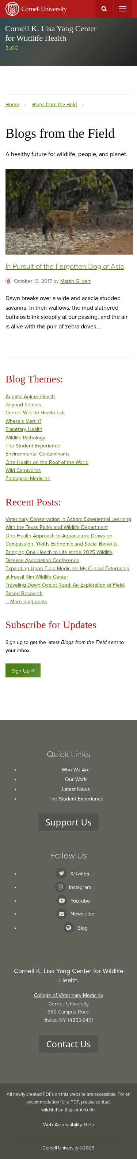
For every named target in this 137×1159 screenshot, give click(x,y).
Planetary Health (23, 429)
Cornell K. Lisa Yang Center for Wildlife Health (51, 33)
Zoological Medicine (27, 478)
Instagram (82, 887)
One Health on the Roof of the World (46, 462)
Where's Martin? (23, 421)
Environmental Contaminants (37, 454)
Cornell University (60, 1148)
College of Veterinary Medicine (68, 995)
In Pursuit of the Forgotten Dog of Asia (64, 266)
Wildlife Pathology (25, 438)
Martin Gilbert (75, 281)
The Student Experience (32, 446)
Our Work (76, 779)
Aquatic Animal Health (30, 396)
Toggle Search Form (104, 9)
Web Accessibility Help (68, 1125)
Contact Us (68, 1044)
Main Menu (123, 9)
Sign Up (23, 670)
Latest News (76, 789)
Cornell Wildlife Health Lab (35, 413)
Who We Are (76, 770)
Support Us (69, 822)
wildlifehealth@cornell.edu (68, 1110)
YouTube (83, 901)
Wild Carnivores (23, 470)
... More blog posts (26, 601)
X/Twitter (82, 874)
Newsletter (83, 914)
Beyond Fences (23, 405)
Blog (11, 48)
